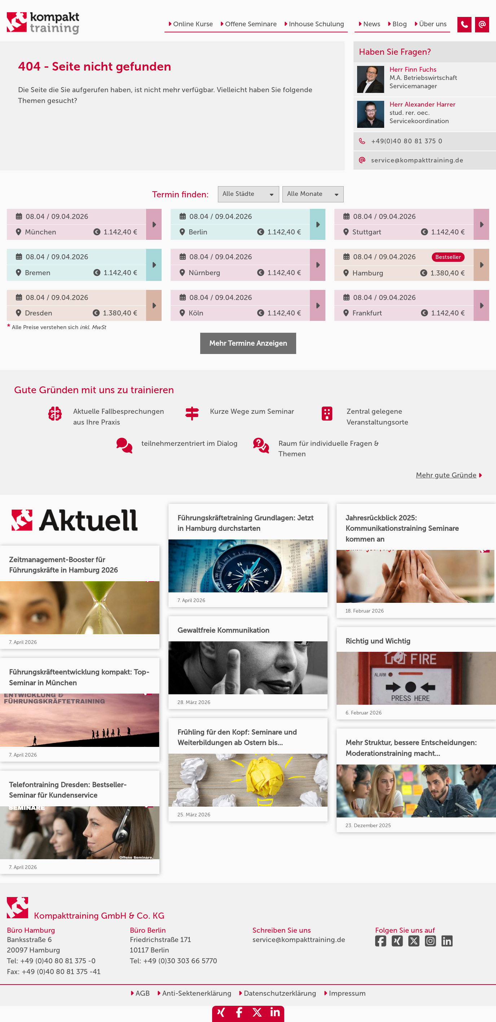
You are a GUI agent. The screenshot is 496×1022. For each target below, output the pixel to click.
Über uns (430, 24)
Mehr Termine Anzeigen (248, 343)
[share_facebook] (239, 1014)
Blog (397, 24)
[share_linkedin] (275, 1014)
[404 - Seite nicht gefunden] (464, 24)
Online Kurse (190, 24)
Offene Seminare (248, 24)
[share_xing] (221, 1014)
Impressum (345, 993)
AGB (140, 993)
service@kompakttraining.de (299, 940)
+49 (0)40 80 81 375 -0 (58, 961)
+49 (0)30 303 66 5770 (180, 961)
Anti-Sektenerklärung (194, 993)
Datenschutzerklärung (277, 993)
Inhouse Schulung (314, 24)
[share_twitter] (257, 1014)
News (369, 24)
